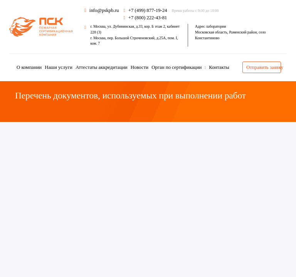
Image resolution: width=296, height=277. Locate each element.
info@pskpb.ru (101, 10)
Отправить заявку (263, 67)
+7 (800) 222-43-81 (147, 17)
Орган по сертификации (177, 67)
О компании (29, 67)
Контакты (219, 67)
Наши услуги (58, 67)
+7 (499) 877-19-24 (147, 10)
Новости (139, 67)
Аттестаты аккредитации (102, 67)
